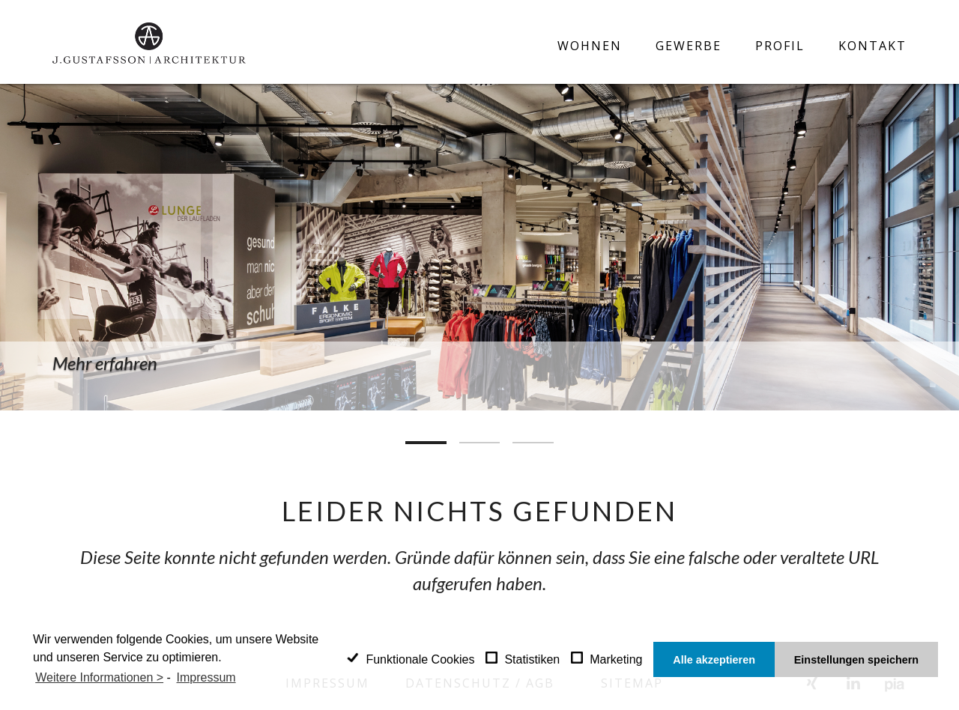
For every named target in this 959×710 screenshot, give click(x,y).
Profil (780, 46)
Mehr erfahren (104, 363)
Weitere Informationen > (99, 677)
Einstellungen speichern (856, 660)
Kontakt (872, 46)
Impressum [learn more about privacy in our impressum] (206, 677)
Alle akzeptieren (714, 660)
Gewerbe (688, 46)
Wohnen (589, 46)
